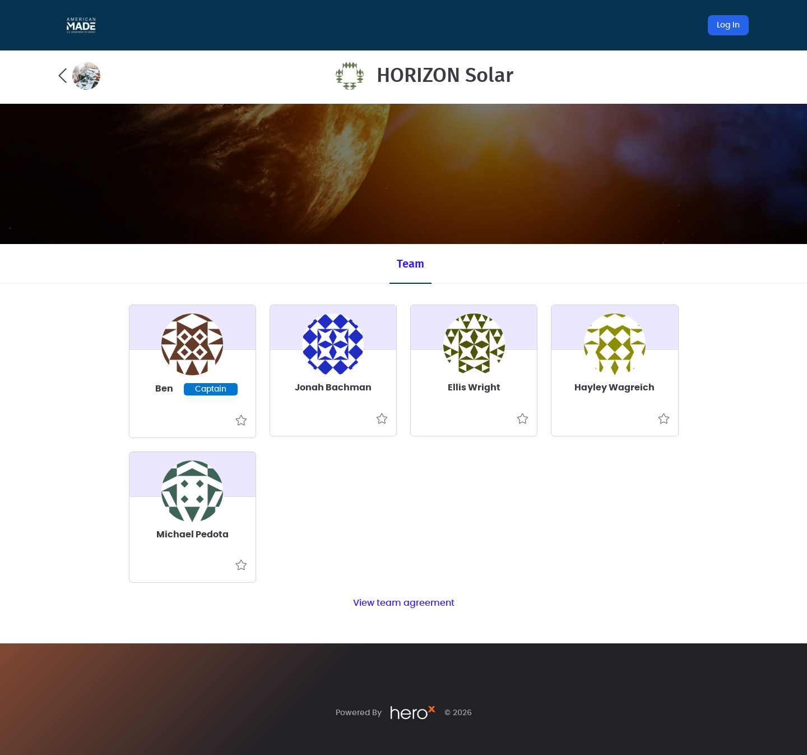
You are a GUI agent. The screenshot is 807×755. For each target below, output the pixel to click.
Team (410, 264)
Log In (728, 25)
